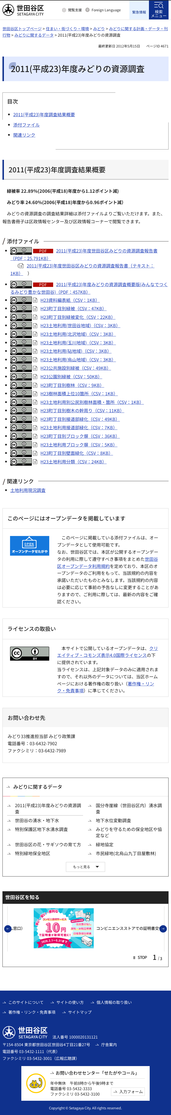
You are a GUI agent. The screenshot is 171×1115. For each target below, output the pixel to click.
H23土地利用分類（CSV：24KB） (73, 461)
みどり (99, 28)
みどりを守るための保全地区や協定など (129, 832)
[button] (72, 10)
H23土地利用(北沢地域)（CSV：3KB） (78, 333)
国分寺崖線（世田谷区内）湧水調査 (129, 808)
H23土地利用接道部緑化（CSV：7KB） (78, 427)
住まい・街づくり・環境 (67, 28)
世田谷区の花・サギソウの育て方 (48, 844)
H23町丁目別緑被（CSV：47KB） (73, 308)
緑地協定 (104, 844)
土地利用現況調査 (28, 490)
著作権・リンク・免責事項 (31, 1011)
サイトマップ (80, 1011)
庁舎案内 (109, 1044)
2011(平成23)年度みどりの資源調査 (48, 808)
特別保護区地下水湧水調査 (41, 829)
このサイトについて (26, 1001)
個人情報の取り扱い (114, 1001)
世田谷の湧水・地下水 (37, 820)
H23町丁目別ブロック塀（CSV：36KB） (80, 435)
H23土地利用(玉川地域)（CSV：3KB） (78, 342)
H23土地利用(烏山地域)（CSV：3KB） (78, 359)
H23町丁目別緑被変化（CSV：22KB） (77, 316)
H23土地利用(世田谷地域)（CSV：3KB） (80, 325)
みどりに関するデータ (34, 35)
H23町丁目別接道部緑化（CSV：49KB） (80, 419)
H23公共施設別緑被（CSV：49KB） (75, 367)
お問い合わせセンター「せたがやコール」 (97, 1073)
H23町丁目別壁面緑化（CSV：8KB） (76, 452)
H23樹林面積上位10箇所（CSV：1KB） (79, 393)
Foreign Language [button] (106, 9)
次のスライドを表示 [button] (166, 928)
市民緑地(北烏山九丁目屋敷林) (126, 853)
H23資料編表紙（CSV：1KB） (70, 299)
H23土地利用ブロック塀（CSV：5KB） (78, 444)
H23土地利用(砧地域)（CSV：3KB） (75, 350)
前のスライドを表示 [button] (11, 928)
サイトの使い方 (70, 1001)
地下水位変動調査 (113, 820)
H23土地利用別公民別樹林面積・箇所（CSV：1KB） (92, 402)
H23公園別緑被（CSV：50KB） (71, 376)
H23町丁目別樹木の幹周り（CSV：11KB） (82, 410)
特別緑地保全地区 (32, 853)
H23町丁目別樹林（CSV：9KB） (72, 384)
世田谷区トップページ (22, 28)
